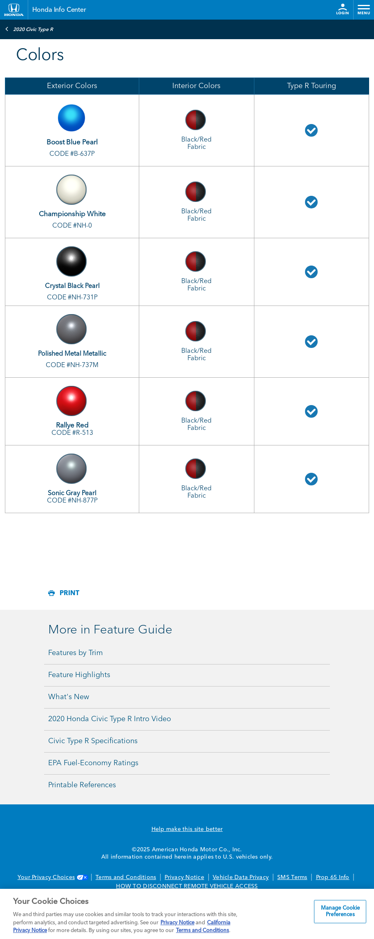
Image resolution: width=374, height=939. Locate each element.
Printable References (82, 785)
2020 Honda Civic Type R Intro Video (109, 719)
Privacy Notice (184, 877)
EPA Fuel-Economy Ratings (93, 763)
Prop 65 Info (333, 877)
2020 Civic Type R (29, 28)
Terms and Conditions (126, 877)
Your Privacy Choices (52, 877)
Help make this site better (187, 829)
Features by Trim (75, 653)
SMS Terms (292, 877)
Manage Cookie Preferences (340, 912)
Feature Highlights (79, 675)
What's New (68, 697)
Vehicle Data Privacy (241, 877)
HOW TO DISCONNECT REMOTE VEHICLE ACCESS (187, 886)
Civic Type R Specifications (93, 741)
